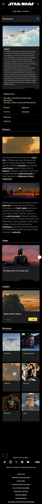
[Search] (21, 18)
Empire (5, 171)
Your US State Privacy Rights (21, 488)
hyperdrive (7, 179)
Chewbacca (7, 227)
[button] (39, 257)
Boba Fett (6, 205)
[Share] (32, 319)
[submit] (38, 4)
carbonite (16, 232)
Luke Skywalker (13, 216)
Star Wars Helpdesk (21, 494)
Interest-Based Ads (21, 498)
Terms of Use (21, 474)
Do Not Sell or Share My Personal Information (21, 501)
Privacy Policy (21, 480)
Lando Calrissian (25, 173)
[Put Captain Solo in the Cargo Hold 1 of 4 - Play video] (21, 255)
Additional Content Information (21, 477)
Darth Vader (22, 208)
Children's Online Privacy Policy (21, 484)
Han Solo (22, 165)
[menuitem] (3, 4)
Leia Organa (7, 168)
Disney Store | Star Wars (21, 491)
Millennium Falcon (25, 176)
